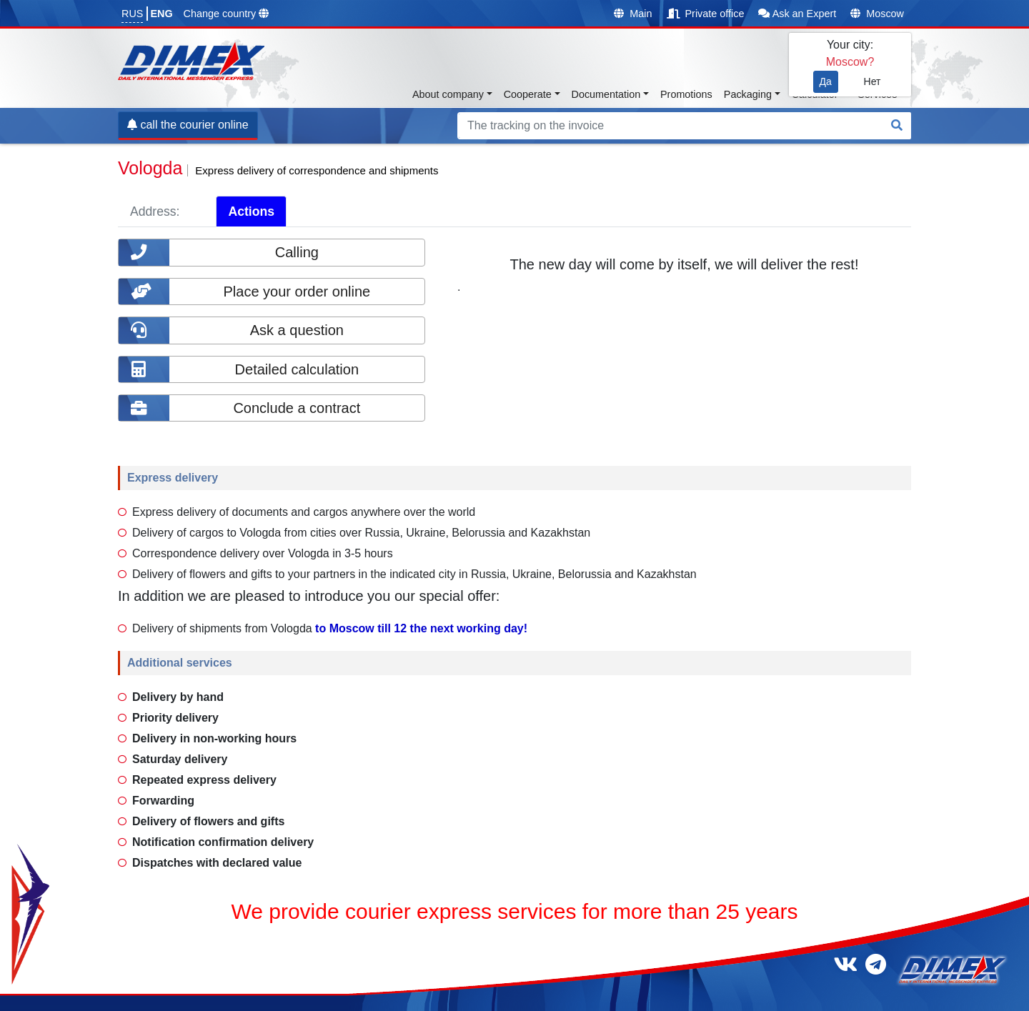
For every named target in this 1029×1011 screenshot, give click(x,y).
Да (826, 81)
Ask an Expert (797, 13)
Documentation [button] (606, 94)
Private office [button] (706, 13)
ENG (161, 13)
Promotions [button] (686, 94)
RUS (132, 13)
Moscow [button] (877, 13)
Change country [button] (226, 13)
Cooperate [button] (528, 94)
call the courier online (188, 125)
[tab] (204, 211)
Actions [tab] (251, 211)
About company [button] (448, 94)
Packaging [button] (748, 94)
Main (633, 13)
